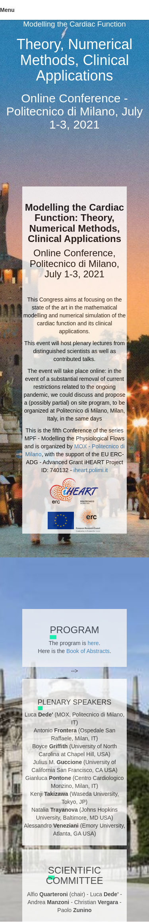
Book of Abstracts (88, 651)
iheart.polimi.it (91, 470)
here (93, 643)
